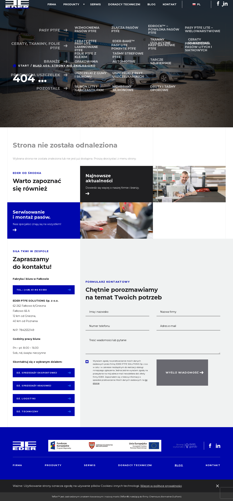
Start (23, 65)
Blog (157, 11)
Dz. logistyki (26, 398)
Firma (72, 11)
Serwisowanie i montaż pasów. (31, 215)
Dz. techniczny (27, 411)
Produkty (88, 11)
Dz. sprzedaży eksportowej (37, 372)
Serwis (108, 11)
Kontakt (171, 11)
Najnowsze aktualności (99, 178)
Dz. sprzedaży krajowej (34, 385)
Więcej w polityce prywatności (161, 486)
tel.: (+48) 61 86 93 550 (32, 290)
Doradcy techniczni (133, 11)
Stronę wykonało (178, 446)
